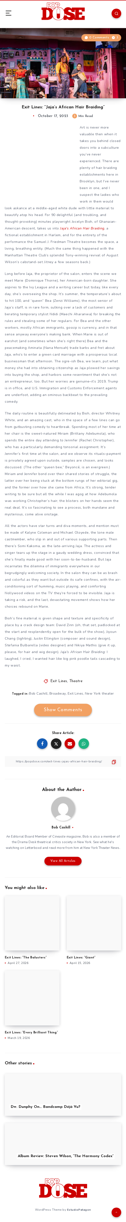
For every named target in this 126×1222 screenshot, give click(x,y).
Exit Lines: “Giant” (81, 957)
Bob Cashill (38, 693)
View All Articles (63, 861)
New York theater (99, 693)
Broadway (57, 693)
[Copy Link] (63, 761)
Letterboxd (33, 848)
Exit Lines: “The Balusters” (26, 957)
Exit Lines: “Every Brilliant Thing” (31, 1032)
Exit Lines (58, 681)
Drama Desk (27, 842)
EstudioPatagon (79, 1210)
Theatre (76, 681)
